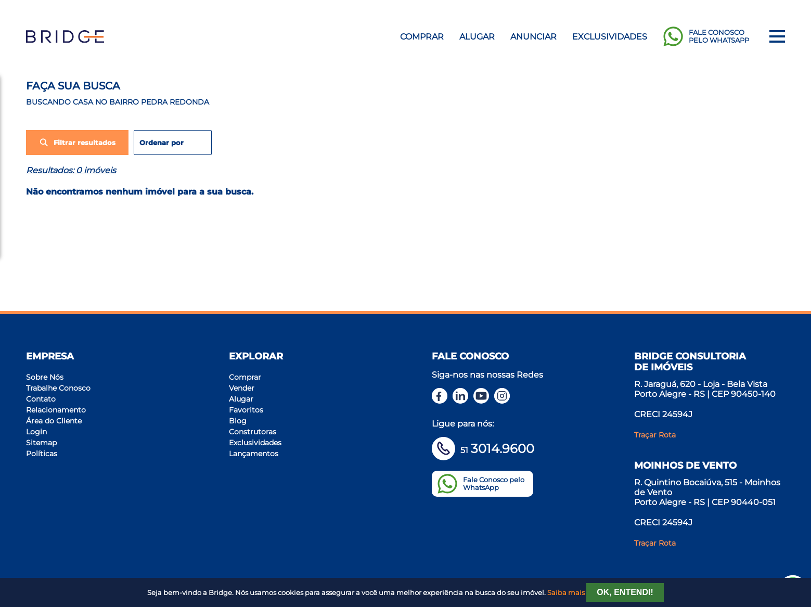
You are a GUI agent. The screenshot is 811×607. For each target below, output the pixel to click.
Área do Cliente (54, 420)
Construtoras (252, 431)
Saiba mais (566, 593)
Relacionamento (56, 410)
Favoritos (246, 410)
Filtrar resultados (77, 142)
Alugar (477, 37)
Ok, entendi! (625, 592)
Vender (241, 388)
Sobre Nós (44, 377)
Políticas (41, 453)
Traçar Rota (655, 435)
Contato (41, 399)
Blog (238, 420)
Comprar (422, 37)
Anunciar (533, 37)
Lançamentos (253, 453)
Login (36, 431)
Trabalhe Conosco (58, 388)
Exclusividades (609, 37)
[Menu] (777, 36)
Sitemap (41, 442)
